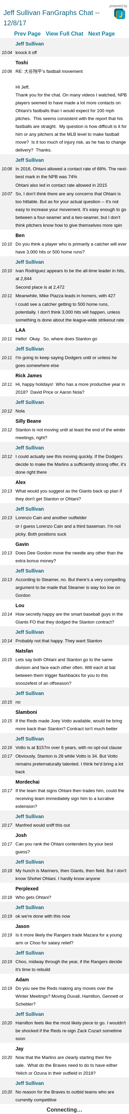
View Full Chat (64, 34)
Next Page (101, 34)
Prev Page (27, 34)
